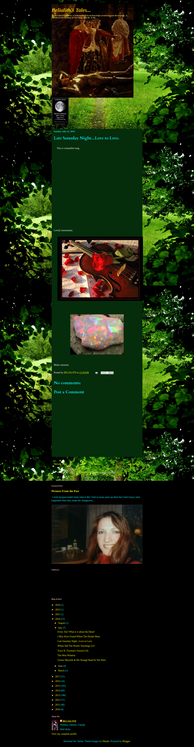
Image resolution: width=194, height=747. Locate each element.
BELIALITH (69, 721)
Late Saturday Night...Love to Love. (74, 641)
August (62, 623)
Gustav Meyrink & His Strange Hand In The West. (81, 660)
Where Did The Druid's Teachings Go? (76, 646)
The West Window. (66, 655)
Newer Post (60, 464)
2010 (58, 709)
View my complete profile (64, 734)
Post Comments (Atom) (103, 472)
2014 (58, 690)
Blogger (126, 741)
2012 (58, 700)
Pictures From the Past (65, 491)
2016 (58, 681)
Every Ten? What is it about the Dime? (76, 631)
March (61, 670)
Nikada (105, 741)
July (60, 627)
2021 (58, 614)
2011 (58, 704)
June (60, 666)
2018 (58, 619)
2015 (58, 686)
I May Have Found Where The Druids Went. (78, 636)
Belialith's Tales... (71, 10)
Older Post (134, 464)
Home (97, 464)
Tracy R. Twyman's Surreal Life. (73, 650)
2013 (58, 695)
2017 (58, 676)
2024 (58, 605)
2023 (58, 609)
